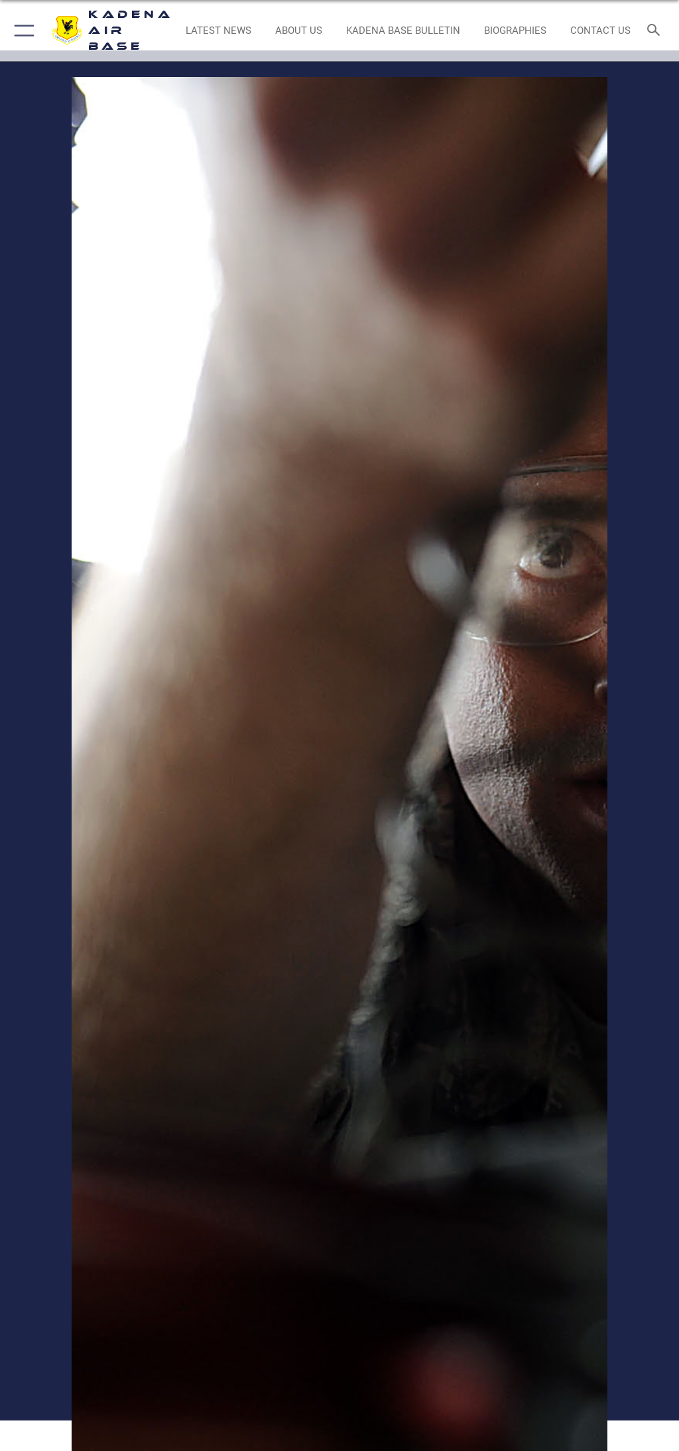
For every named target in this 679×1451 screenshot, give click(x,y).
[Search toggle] (656, 31)
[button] (21, 30)
